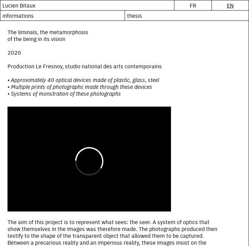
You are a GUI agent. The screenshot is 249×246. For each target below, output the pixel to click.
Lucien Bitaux (18, 5)
